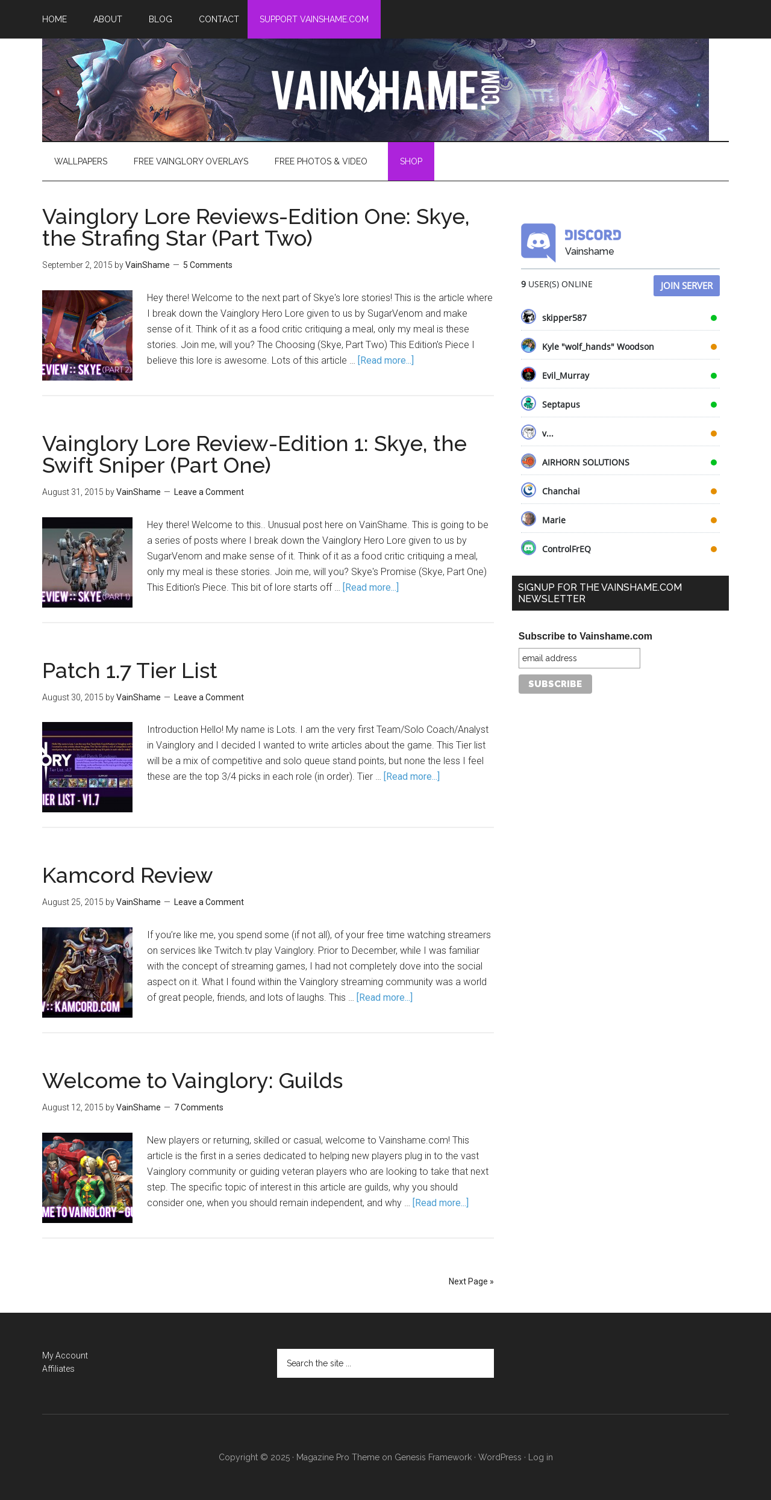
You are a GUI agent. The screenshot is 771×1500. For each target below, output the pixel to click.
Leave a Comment (209, 492)
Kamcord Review (127, 875)
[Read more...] (386, 360)
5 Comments (208, 265)
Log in (540, 1457)
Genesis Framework (433, 1457)
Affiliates (58, 1369)
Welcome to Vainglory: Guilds (192, 1080)
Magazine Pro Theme (337, 1457)
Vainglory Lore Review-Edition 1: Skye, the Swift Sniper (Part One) (254, 454)
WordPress (500, 1457)
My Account (65, 1355)
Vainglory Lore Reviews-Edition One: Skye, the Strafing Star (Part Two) (256, 227)
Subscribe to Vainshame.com (585, 636)
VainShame (385, 90)
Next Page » (471, 1281)
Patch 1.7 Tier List (129, 670)
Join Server (687, 285)
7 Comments (198, 1107)
